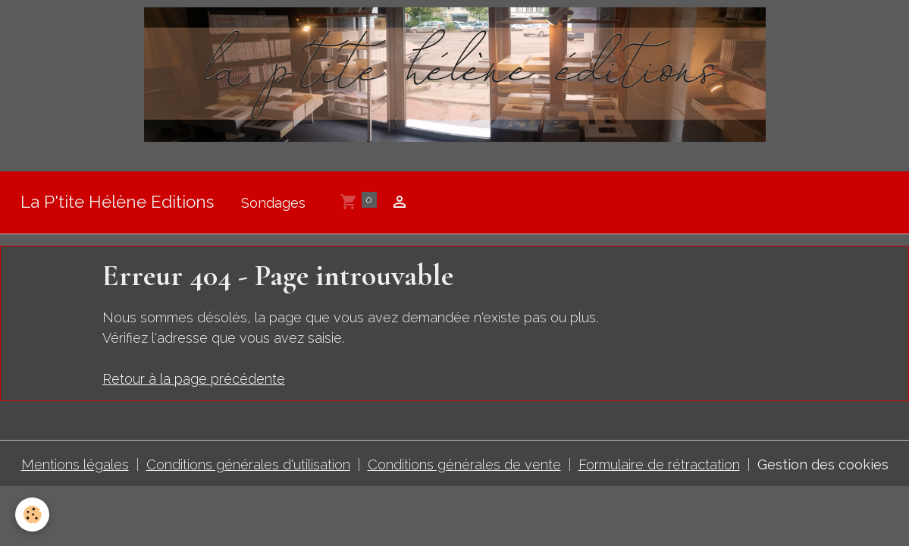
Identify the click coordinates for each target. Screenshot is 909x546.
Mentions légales (75, 464)
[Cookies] (32, 514)
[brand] (117, 203)
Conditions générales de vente (464, 464)
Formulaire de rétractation (659, 464)
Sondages (273, 203)
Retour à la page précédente (193, 379)
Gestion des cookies (823, 464)
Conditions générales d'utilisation (248, 464)
